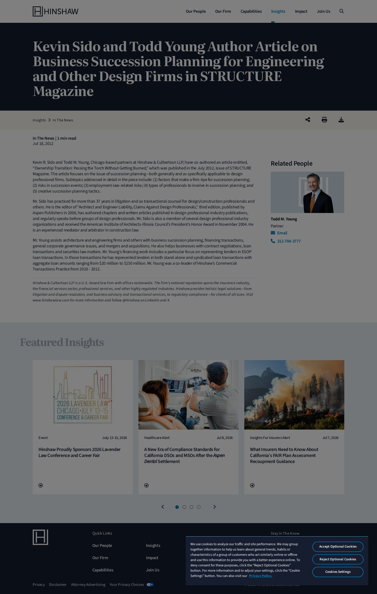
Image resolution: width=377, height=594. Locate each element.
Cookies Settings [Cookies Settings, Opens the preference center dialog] (338, 571)
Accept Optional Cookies (338, 546)
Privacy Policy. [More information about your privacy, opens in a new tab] (260, 575)
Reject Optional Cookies (338, 559)
